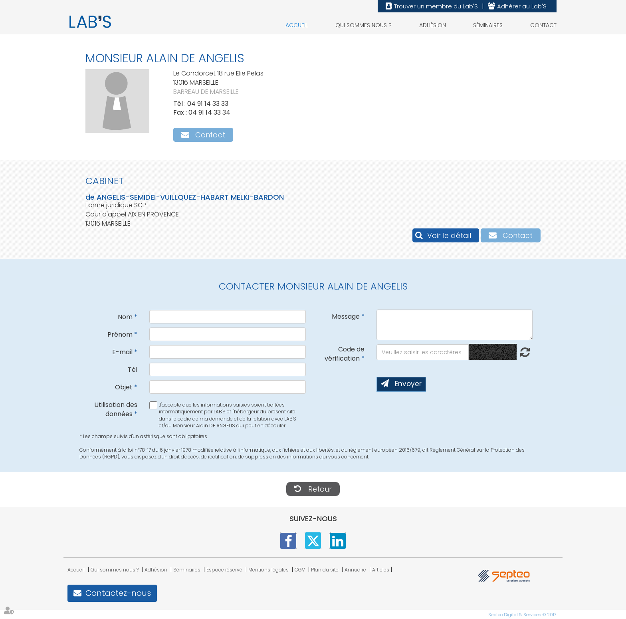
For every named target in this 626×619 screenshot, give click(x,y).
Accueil (296, 25)
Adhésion (432, 25)
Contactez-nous (118, 593)
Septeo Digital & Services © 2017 (522, 614)
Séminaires (488, 25)
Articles (380, 569)
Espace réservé (224, 569)
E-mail (122, 352)
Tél (132, 369)
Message (346, 316)
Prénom (120, 334)
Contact (543, 25)
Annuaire (355, 569)
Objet (124, 387)
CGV (300, 569)
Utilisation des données (115, 409)
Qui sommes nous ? (363, 25)
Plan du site (325, 569)
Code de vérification (345, 354)
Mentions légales (268, 569)
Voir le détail (449, 235)
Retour (320, 489)
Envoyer (408, 384)
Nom (125, 316)
